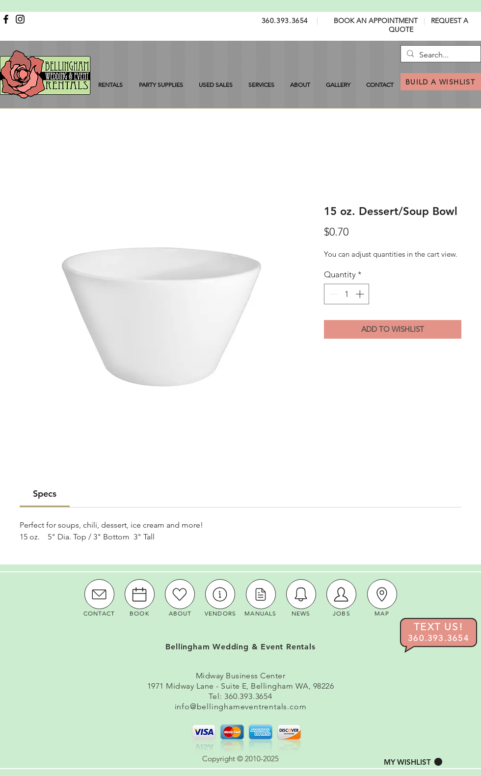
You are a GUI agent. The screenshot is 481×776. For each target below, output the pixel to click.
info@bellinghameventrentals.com (241, 706)
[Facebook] (6, 19)
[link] (44, 493)
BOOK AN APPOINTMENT (376, 20)
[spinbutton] (346, 294)
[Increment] (360, 294)
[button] (413, 762)
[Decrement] (332, 294)
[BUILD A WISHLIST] (441, 81)
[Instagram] (20, 19)
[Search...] (439, 55)
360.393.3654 (285, 20)
